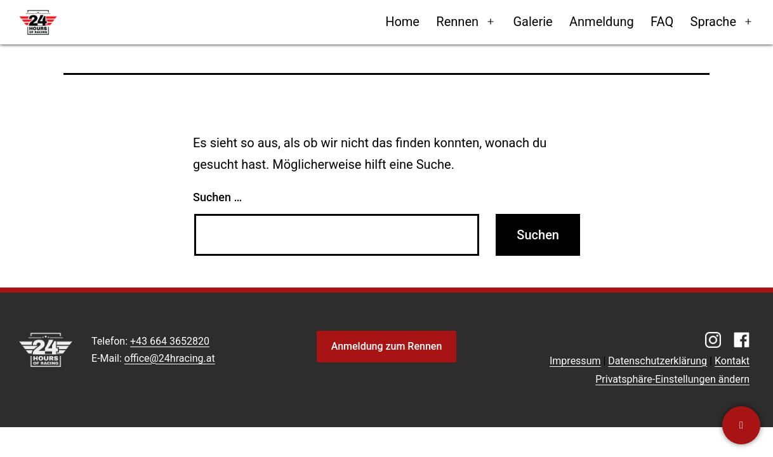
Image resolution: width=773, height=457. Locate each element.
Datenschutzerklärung (657, 361)
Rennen (457, 21)
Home (402, 21)
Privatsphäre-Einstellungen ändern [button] (672, 379)
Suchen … (217, 197)
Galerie (532, 21)
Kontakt (732, 361)
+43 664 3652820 (169, 341)
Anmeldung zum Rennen (386, 346)
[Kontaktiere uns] (741, 425)
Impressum (575, 361)
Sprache (713, 21)
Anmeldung (601, 21)
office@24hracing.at (169, 358)
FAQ (662, 21)
